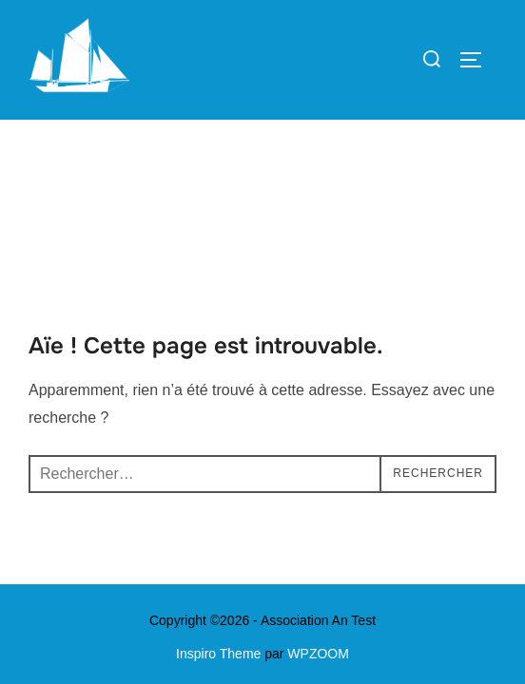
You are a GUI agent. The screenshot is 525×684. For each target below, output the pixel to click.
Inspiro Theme (218, 534)
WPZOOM (318, 534)
